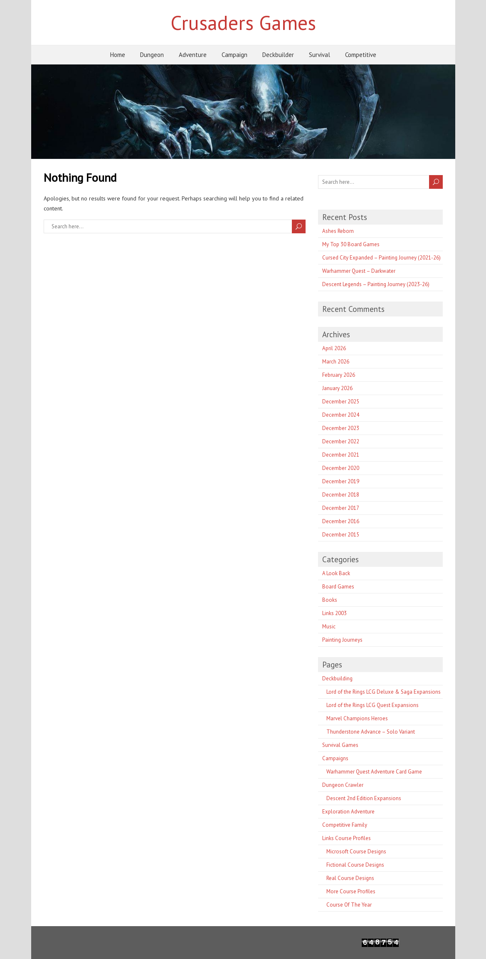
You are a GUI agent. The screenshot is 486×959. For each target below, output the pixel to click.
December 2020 (340, 468)
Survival (319, 55)
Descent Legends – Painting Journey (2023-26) (375, 284)
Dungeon (152, 55)
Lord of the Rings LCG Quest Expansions (372, 705)
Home (117, 55)
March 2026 (335, 361)
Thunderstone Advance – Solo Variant (370, 731)
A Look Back (336, 573)
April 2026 (334, 348)
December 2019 (340, 481)
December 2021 (340, 454)
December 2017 (340, 508)
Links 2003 (334, 613)
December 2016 (340, 521)
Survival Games (340, 745)
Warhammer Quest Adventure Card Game (374, 771)
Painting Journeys (342, 639)
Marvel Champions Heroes (357, 718)
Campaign (234, 55)
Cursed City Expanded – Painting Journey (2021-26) (381, 257)
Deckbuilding (337, 678)
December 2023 (340, 428)
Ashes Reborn (338, 231)
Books (329, 599)
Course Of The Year (349, 904)
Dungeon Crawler (342, 784)
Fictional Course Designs (355, 864)
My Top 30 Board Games (351, 244)
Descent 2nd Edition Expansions (363, 798)
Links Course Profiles (346, 838)
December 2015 (340, 534)
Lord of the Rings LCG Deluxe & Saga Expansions (383, 691)
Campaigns (335, 758)
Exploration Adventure (348, 811)
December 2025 (340, 401)
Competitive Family (344, 824)
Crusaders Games (243, 22)
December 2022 (340, 441)
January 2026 (337, 388)
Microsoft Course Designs (356, 851)
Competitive (360, 55)
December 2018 (340, 494)
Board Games (338, 586)
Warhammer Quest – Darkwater (358, 270)
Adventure (193, 55)
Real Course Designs (350, 878)
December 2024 (340, 414)
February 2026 (338, 374)
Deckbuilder (278, 55)
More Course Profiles (350, 891)
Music (329, 626)
